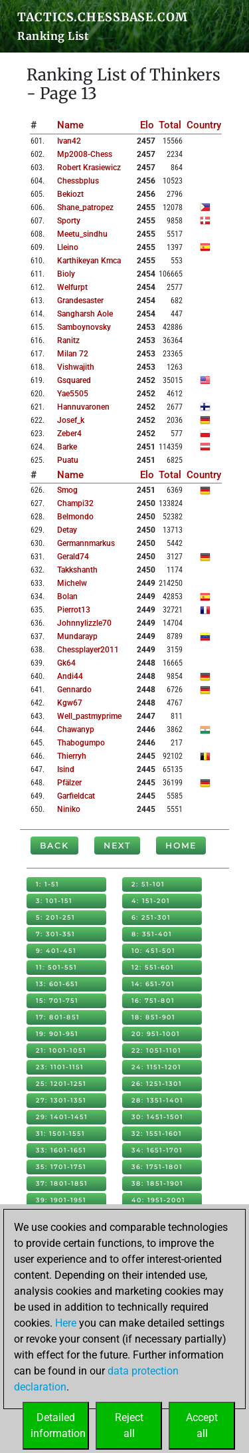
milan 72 (72, 353)
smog (67, 490)
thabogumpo (81, 742)
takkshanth (77, 570)
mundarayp (77, 636)
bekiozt (70, 194)
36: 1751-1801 (157, 1166)
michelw (72, 583)
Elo (147, 125)
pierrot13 (73, 609)
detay (67, 530)
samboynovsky (84, 327)
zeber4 (69, 433)
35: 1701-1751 (61, 1166)
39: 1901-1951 (61, 1200)
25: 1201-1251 (61, 1083)
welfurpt (72, 287)
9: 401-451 (56, 950)
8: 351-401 (151, 934)
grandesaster (80, 300)
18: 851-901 (153, 1017)
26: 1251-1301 (156, 1083)
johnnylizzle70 (84, 623)
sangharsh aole (85, 314)
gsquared (74, 380)
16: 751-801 (153, 1000)
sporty (68, 220)
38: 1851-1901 (157, 1183)
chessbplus (78, 181)
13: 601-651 (57, 984)
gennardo (74, 689)
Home (181, 846)
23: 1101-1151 (60, 1067)
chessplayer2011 (88, 649)
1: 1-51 (47, 884)
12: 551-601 (152, 967)
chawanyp (75, 729)
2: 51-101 (148, 884)
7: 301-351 (55, 934)
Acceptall (202, 1425)
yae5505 (72, 393)
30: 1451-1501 (157, 1117)
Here (65, 1323)
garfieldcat (76, 796)
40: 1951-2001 (158, 1200)
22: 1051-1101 (156, 1050)
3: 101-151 (54, 900)
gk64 (66, 663)
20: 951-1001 (155, 1033)
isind (65, 769)
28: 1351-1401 (157, 1100)
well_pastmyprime (89, 716)
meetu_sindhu (82, 234)
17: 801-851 (58, 1017)
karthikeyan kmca (89, 260)
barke (67, 447)
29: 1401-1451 (62, 1117)
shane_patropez (85, 207)
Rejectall (129, 1425)
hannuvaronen (83, 407)
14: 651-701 (153, 984)
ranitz (68, 340)
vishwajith (75, 367)
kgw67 (69, 703)
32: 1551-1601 (156, 1133)
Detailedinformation (58, 1425)
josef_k (70, 420)
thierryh (71, 756)
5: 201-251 (55, 917)
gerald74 (73, 556)
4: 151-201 (150, 900)
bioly (66, 274)
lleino (67, 247)
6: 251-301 (151, 917)
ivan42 (69, 141)
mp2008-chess (84, 154)
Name (70, 125)
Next (117, 846)
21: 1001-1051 (61, 1050)
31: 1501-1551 (60, 1133)
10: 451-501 (153, 950)
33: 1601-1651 (61, 1150)
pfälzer (69, 782)
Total (170, 125)
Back (54, 846)
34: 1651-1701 (157, 1150)
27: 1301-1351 (61, 1100)
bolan (67, 596)
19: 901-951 (57, 1033)
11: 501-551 (56, 967)
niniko (68, 809)
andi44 (70, 676)
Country (204, 125)
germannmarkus (86, 543)
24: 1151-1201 (156, 1067)
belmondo (75, 516)
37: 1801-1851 (62, 1183)
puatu (67, 460)
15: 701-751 (57, 1000)
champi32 (75, 503)
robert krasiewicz (89, 167)
